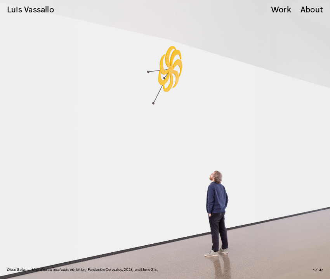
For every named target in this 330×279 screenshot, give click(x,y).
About (311, 10)
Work (281, 10)
